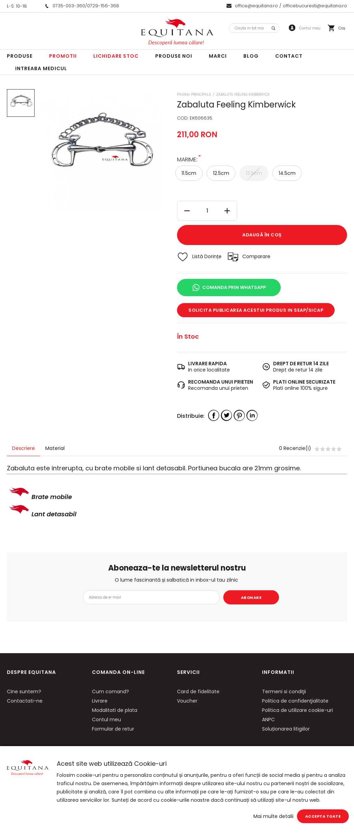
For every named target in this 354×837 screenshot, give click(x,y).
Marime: (187, 159)
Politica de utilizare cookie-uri (297, 710)
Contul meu (106, 719)
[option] (100, 151)
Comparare (256, 256)
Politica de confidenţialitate (295, 700)
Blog (251, 56)
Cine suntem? (24, 691)
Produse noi (173, 56)
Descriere (23, 448)
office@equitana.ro (256, 5)
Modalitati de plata (114, 710)
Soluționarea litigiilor (286, 728)
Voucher (187, 700)
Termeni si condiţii (284, 691)
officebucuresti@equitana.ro (315, 5)
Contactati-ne (25, 700)
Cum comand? (110, 691)
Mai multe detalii (273, 816)
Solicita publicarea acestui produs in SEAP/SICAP (255, 310)
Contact (288, 56)
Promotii (63, 56)
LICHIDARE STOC (116, 56)
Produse (19, 56)
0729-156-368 (103, 5)
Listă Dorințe (207, 256)
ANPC (268, 719)
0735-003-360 (69, 5)
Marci (218, 56)
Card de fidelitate (198, 691)
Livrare (100, 700)
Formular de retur (113, 728)
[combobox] (254, 28)
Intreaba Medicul (41, 68)
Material (55, 448)
